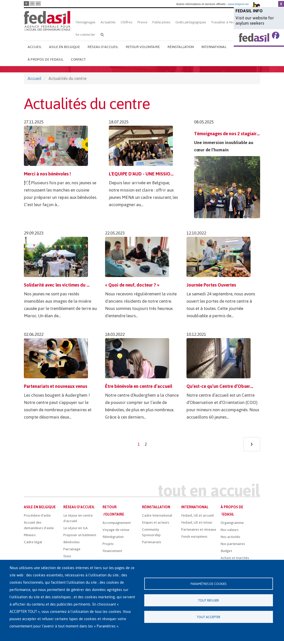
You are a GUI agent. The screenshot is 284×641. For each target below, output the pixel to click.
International (213, 46)
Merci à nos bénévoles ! (47, 173)
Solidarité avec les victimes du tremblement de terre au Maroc (87, 285)
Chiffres (126, 22)
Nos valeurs (230, 529)
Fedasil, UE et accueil (197, 515)
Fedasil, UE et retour (196, 522)
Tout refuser (208, 600)
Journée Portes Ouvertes (211, 285)
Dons (67, 556)
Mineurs (30, 535)
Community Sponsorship (151, 532)
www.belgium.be (238, 4)
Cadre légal (33, 542)
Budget (226, 550)
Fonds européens (194, 536)
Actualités (108, 22)
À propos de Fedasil (45, 59)
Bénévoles (71, 542)
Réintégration (113, 536)
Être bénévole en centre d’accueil (138, 386)
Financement (112, 550)
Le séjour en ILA (75, 528)
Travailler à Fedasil (225, 22)
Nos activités (230, 536)
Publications (161, 22)
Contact (78, 59)
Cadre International (157, 515)
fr (26, 3)
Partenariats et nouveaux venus (55, 386)
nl (32, 3)
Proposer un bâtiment (79, 535)
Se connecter (85, 34)
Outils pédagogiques (190, 22)
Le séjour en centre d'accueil (78, 518)
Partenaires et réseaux (198, 529)
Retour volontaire (143, 46)
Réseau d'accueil (102, 46)
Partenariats (151, 542)
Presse (142, 22)
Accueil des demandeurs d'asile (39, 525)
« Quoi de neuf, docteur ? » (132, 285)
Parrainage (71, 549)
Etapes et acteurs (155, 522)
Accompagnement (117, 522)
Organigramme (232, 522)
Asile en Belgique (64, 46)
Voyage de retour (116, 529)
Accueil (34, 46)
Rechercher (102, 34)
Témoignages (85, 22)
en (38, 3)
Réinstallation (180, 46)
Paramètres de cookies (208, 584)
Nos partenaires (233, 543)
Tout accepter (208, 617)
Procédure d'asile (37, 515)
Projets (108, 543)
